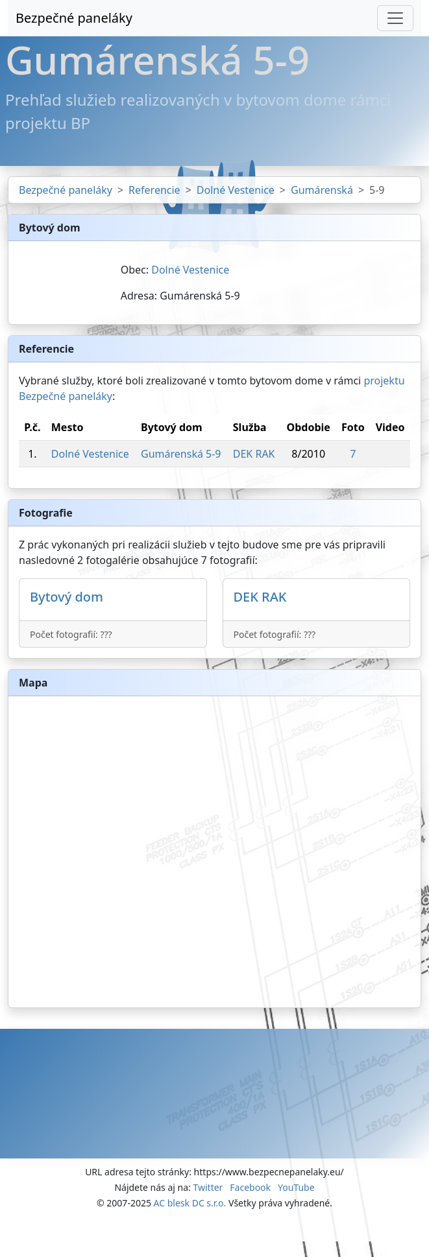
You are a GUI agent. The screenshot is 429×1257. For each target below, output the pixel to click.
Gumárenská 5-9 (181, 454)
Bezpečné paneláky (74, 18)
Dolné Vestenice (236, 190)
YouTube (296, 1187)
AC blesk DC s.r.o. (190, 1203)
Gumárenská (322, 190)
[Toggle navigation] (395, 18)
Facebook (250, 1187)
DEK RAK (254, 454)
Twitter (208, 1187)
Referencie (154, 190)
